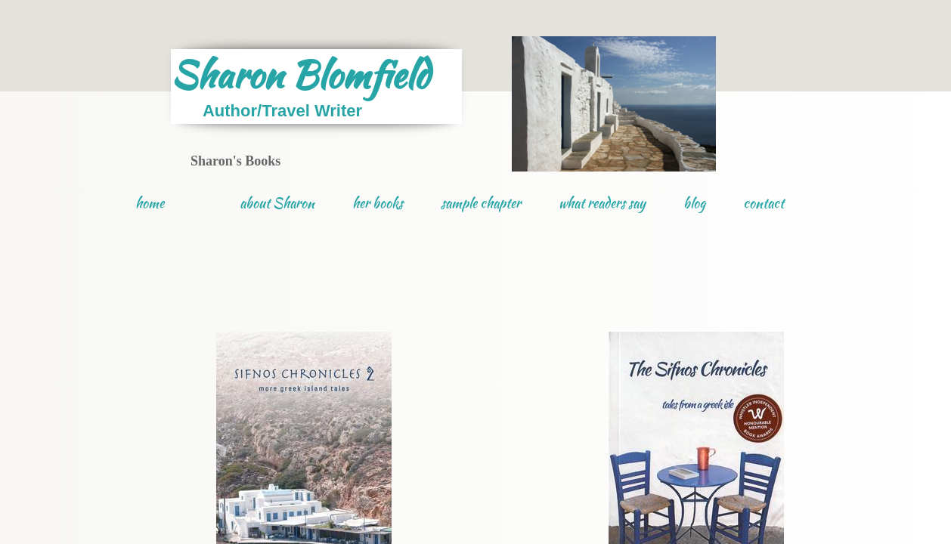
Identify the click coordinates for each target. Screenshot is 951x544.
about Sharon (277, 203)
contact (763, 203)
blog (694, 203)
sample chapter (481, 203)
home (149, 203)
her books (377, 203)
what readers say (602, 203)
